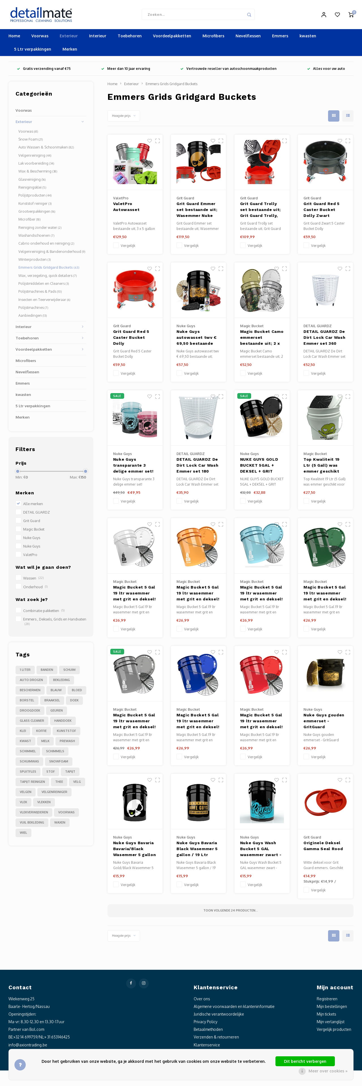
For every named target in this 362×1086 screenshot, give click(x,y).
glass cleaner (32, 723)
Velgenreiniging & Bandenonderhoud (51, 253)
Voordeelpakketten (172, 38)
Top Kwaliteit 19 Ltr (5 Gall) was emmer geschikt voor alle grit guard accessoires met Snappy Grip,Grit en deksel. (324, 468)
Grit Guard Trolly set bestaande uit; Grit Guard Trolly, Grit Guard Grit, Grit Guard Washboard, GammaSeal (262, 212)
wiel (23, 835)
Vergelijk (128, 247)
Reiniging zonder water (40, 229)
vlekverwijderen (34, 814)
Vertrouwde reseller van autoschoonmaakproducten (228, 71)
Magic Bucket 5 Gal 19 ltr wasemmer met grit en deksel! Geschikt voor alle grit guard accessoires (261, 596)
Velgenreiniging (34, 157)
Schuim (69, 672)
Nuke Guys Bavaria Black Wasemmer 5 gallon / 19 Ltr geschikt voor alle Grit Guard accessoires (197, 851)
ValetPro (30, 556)
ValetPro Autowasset (126, 208)
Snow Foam (30, 141)
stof (50, 773)
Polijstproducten (35, 197)
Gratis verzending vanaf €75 (44, 71)
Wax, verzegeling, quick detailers (47, 277)
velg (77, 784)
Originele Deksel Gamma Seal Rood (323, 847)
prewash (67, 743)
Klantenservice (207, 1046)
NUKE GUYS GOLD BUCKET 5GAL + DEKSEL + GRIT (259, 467)
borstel (27, 702)
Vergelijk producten (334, 1031)
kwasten (307, 38)
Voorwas (39, 38)
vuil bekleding (32, 824)
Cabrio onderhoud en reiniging (46, 245)
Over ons (202, 1000)
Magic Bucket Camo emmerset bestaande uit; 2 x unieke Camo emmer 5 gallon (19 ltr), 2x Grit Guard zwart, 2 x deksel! (262, 340)
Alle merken (33, 505)
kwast (25, 743)
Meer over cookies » (328, 1070)
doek (74, 702)
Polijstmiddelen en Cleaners (43, 285)
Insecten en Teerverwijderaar (44, 301)
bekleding (61, 682)
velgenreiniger (54, 794)
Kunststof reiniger (35, 205)
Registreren (327, 1000)
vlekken (44, 804)
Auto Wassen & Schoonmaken (46, 149)
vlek (23, 804)
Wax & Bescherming (37, 173)
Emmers (280, 38)
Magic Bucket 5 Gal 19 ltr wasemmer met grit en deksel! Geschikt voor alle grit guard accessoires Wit (134, 596)
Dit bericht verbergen (305, 1061)
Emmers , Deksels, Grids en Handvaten (54, 623)
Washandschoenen (36, 237)
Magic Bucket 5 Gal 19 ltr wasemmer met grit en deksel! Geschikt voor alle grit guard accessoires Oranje (197, 596)
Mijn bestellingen (332, 1008)
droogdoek (30, 712)
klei (23, 733)
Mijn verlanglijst (330, 1023)
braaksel (52, 702)
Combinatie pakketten (43, 612)
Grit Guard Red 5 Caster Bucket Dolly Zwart (321, 211)
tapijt (70, 773)
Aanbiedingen (32, 317)
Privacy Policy (205, 1023)
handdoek (63, 723)
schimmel (28, 753)
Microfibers (213, 38)
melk (45, 743)
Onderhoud (35, 589)
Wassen (33, 580)
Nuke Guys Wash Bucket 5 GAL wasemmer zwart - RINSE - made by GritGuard (261, 851)
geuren (56, 712)
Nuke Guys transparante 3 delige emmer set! (133, 467)
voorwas (66, 814)
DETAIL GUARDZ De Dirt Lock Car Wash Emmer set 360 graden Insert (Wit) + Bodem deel (324, 340)
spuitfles (28, 773)
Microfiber (29, 221)
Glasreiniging (32, 181)
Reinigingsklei (32, 189)
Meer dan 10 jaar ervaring (125, 71)
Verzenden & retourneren (216, 1039)
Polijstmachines (33, 309)
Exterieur (69, 38)
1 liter (25, 672)
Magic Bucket (33, 531)
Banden (47, 672)
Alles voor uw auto (326, 71)
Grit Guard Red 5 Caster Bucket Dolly (131, 339)
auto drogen (31, 682)
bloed (77, 692)
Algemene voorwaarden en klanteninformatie (234, 1008)
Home (14, 38)
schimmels (55, 753)
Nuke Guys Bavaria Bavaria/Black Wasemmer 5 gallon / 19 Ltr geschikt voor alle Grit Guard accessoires (135, 851)
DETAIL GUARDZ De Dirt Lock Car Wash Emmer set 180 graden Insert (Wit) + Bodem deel (197, 468)
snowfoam (58, 763)
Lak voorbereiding (36, 165)
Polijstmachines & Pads (40, 293)
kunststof (66, 733)
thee (59, 784)
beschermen (30, 692)
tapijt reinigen (32, 784)
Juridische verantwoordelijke (219, 1016)
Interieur (97, 38)
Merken (70, 51)
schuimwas (29, 763)
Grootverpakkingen (36, 213)
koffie (41, 733)
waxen (59, 824)
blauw (56, 692)
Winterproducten (34, 261)
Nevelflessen (248, 38)
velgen (25, 794)
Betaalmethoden (208, 1031)
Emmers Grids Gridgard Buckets (48, 269)
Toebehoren (130, 38)
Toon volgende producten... (230, 912)
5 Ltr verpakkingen (32, 51)
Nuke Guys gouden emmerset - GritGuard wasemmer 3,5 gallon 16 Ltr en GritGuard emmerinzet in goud (323, 723)
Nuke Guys (31, 539)
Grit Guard (31, 522)
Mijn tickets (326, 1016)
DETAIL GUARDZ (36, 514)
